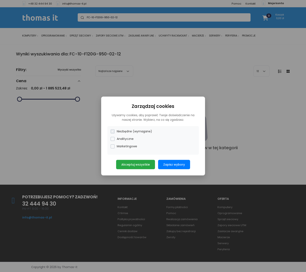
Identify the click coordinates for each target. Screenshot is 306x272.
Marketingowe (124, 146)
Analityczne (122, 139)
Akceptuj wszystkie (135, 164)
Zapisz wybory (174, 164)
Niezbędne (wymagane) (131, 131)
